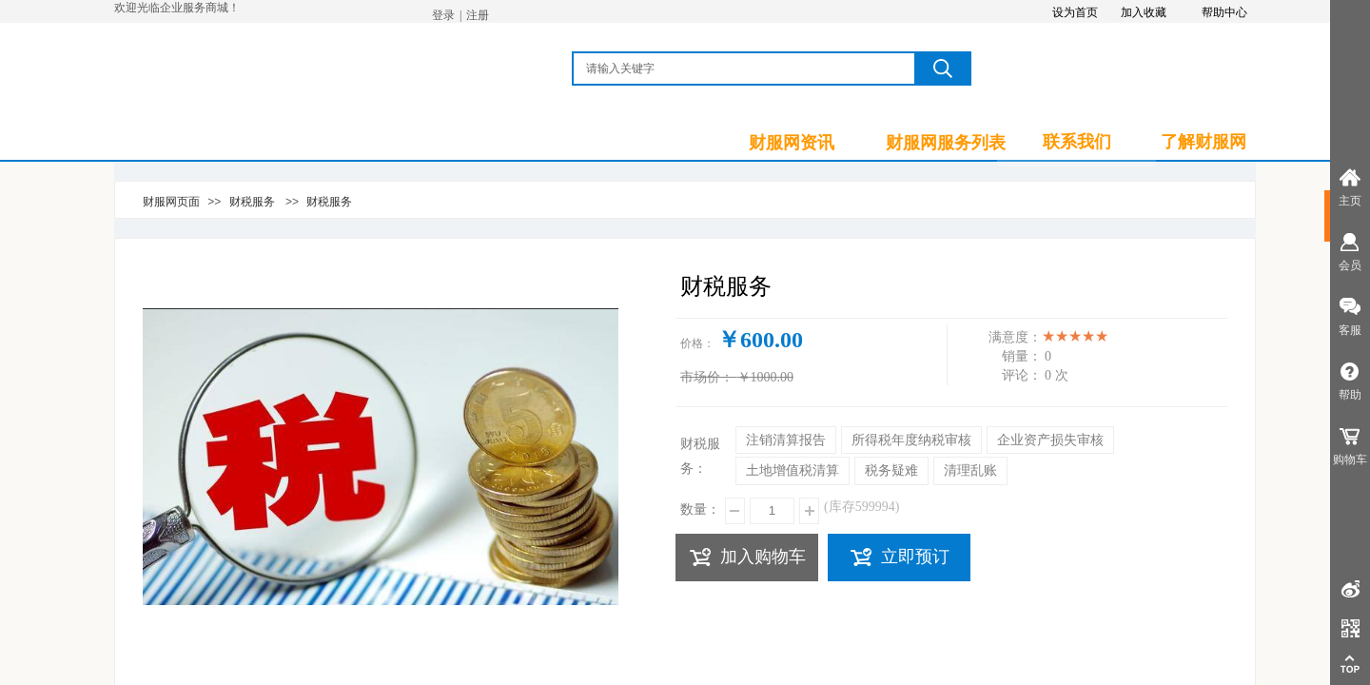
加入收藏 (1143, 12)
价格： (697, 343)
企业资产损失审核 (1050, 440)
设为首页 (1075, 12)
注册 (477, 15)
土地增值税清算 (792, 470)
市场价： (707, 377)
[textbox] (745, 68)
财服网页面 (171, 201)
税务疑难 (891, 470)
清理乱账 (970, 470)
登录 (443, 15)
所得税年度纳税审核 (911, 440)
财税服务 (252, 201)
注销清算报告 (786, 440)
